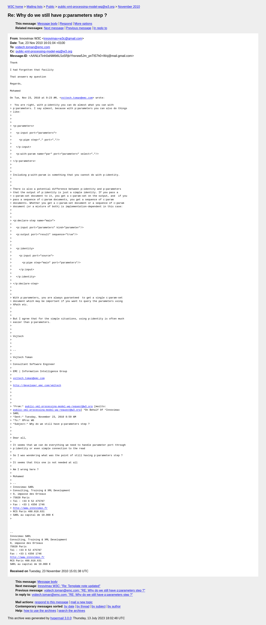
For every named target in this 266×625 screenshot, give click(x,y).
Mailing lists (35, 6)
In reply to (100, 28)
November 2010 (129, 6)
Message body (48, 23)
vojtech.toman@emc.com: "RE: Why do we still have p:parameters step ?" (94, 590)
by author (114, 606)
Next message (54, 28)
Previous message (78, 28)
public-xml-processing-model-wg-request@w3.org (59, 406)
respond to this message (51, 602)
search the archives (72, 610)
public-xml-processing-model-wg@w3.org (86, 6)
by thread (83, 606)
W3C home (15, 6)
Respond (66, 23)
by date (69, 606)
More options (83, 23)
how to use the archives (40, 610)
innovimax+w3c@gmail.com (63, 38)
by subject (98, 606)
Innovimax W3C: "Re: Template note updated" (69, 586)
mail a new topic (82, 602)
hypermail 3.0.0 (60, 618)
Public (50, 6)
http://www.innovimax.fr (30, 508)
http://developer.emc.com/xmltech (37, 385)
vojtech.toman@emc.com (32, 47)
